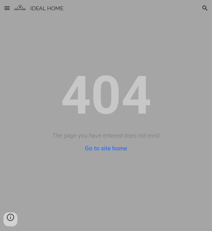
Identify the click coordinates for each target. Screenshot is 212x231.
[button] (7, 8)
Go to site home (106, 148)
